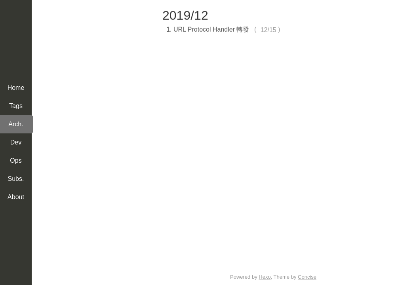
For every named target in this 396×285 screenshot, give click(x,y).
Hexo (264, 277)
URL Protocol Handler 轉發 (211, 28)
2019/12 (185, 15)
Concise (307, 277)
